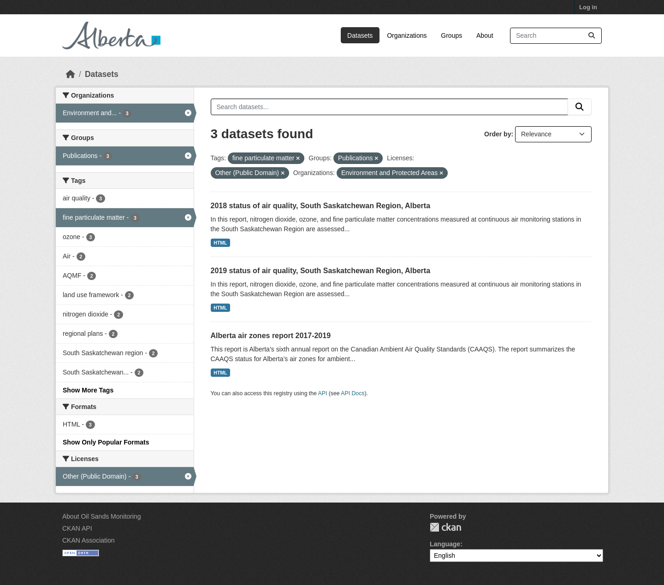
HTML (220, 243)
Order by (497, 134)
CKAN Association (88, 540)
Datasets (360, 35)
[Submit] (591, 36)
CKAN (445, 527)
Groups (451, 35)
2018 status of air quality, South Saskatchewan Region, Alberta (321, 206)
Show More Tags (88, 390)
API (322, 393)
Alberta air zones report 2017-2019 (271, 335)
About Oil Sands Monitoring (101, 516)
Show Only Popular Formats (106, 442)
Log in (588, 7)
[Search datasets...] (556, 36)
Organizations (407, 35)
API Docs (352, 393)
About (484, 35)
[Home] (70, 74)
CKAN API (77, 528)
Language (445, 544)
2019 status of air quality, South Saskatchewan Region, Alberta (321, 271)
